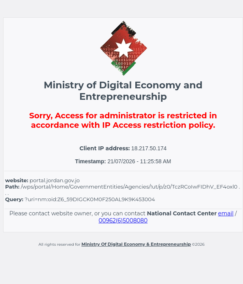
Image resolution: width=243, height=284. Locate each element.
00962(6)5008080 (123, 220)
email (226, 213)
